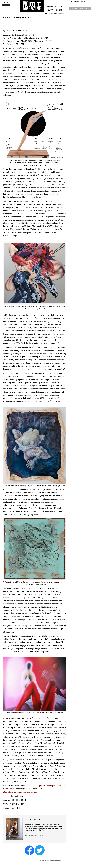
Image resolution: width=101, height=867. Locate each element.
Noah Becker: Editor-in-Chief (50, 860)
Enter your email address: (77, 2)
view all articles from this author (34, 835)
